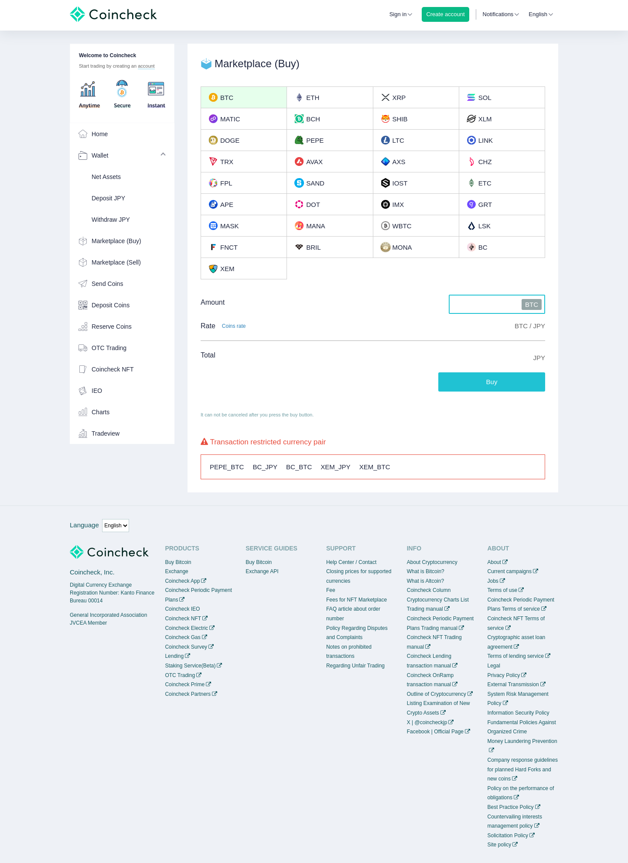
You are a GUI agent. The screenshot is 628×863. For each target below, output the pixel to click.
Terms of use (503, 590)
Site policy (500, 845)
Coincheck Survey (186, 647)
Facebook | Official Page (435, 732)
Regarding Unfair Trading (355, 666)
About (494, 562)
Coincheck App (182, 581)
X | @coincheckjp (427, 722)
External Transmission (513, 684)
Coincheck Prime (185, 684)
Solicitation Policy (508, 835)
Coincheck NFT (183, 618)
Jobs (493, 581)
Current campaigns (510, 571)
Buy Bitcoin (178, 562)
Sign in (398, 14)
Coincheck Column (429, 590)
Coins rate (234, 326)
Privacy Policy (504, 675)
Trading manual (425, 609)
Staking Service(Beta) (190, 666)
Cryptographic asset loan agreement (517, 642)
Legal (494, 666)
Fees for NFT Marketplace (356, 600)
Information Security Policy (519, 713)
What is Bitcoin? (425, 571)
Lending (174, 656)
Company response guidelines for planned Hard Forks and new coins (523, 769)
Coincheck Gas (182, 637)
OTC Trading (180, 675)
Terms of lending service (516, 656)
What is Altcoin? (425, 581)
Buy (492, 381)
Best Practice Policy (511, 807)
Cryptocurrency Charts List (438, 600)
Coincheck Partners (188, 694)
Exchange (176, 571)
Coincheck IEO (182, 609)
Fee (330, 590)
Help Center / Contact (351, 562)
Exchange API (262, 571)
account (146, 66)
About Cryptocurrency (432, 562)
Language (84, 525)
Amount (213, 302)
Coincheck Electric (186, 628)
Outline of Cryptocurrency (436, 694)
